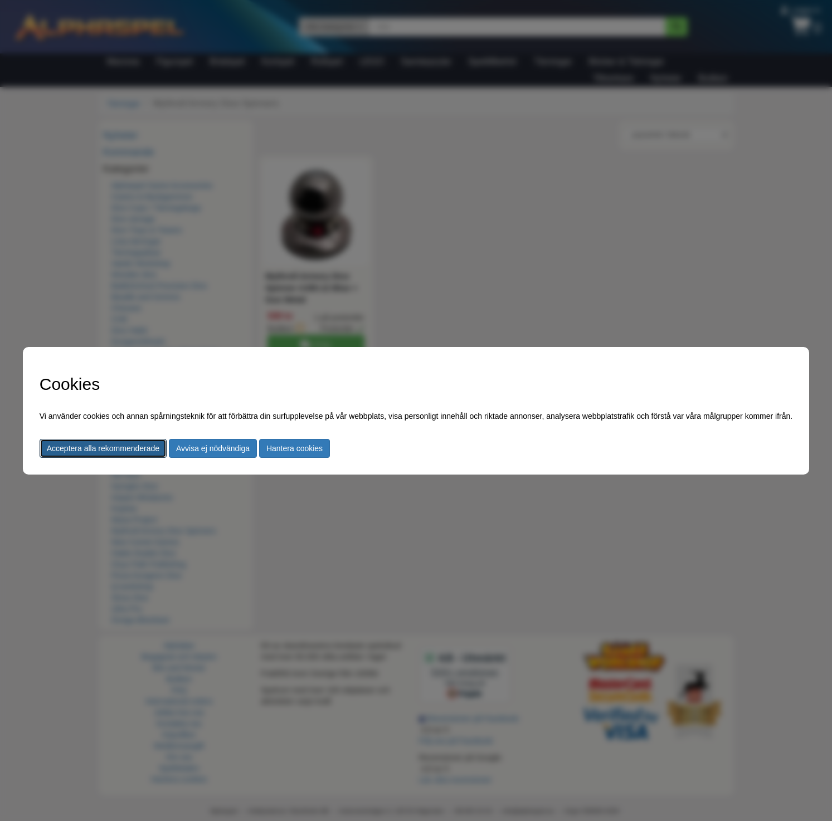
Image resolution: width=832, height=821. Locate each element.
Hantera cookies (294, 448)
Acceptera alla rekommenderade (103, 448)
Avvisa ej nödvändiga (213, 448)
